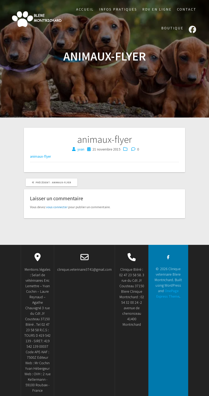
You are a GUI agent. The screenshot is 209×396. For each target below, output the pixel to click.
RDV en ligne (157, 9)
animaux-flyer (40, 156)
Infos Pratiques (118, 9)
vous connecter (57, 207)
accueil (85, 9)
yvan (80, 149)
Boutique (172, 28)
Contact (186, 9)
